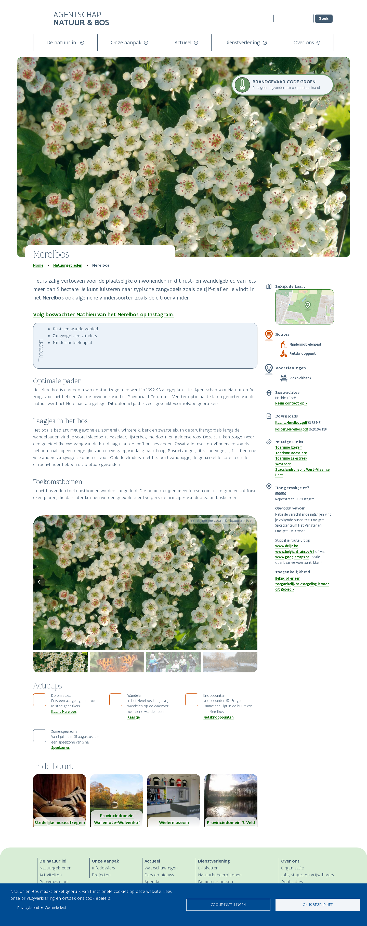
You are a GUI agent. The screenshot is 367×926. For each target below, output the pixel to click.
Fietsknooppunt (303, 353)
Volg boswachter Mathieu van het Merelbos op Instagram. (103, 314)
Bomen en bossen (215, 881)
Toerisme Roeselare (291, 453)
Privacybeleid (28, 907)
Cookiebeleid (55, 907)
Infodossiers (103, 868)
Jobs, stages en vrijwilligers (307, 875)
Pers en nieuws (159, 875)
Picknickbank (300, 378)
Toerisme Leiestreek (291, 458)
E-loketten (208, 868)
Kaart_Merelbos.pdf (291, 422)
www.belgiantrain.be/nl (294, 551)
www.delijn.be (286, 546)
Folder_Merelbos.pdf (291, 429)
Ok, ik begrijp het (318, 904)
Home (38, 265)
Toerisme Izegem (288, 447)
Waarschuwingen (161, 868)
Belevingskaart (54, 881)
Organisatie (292, 868)
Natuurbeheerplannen (220, 875)
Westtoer (283, 464)
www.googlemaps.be (292, 557)
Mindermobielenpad (305, 344)
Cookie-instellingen (228, 904)
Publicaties (292, 881)
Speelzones (60, 747)
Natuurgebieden (67, 265)
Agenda (152, 881)
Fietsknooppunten (218, 717)
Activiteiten (51, 875)
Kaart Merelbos (63, 711)
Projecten (101, 875)
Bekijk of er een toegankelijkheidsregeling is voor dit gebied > (302, 584)
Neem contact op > (291, 403)
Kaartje (133, 717)
